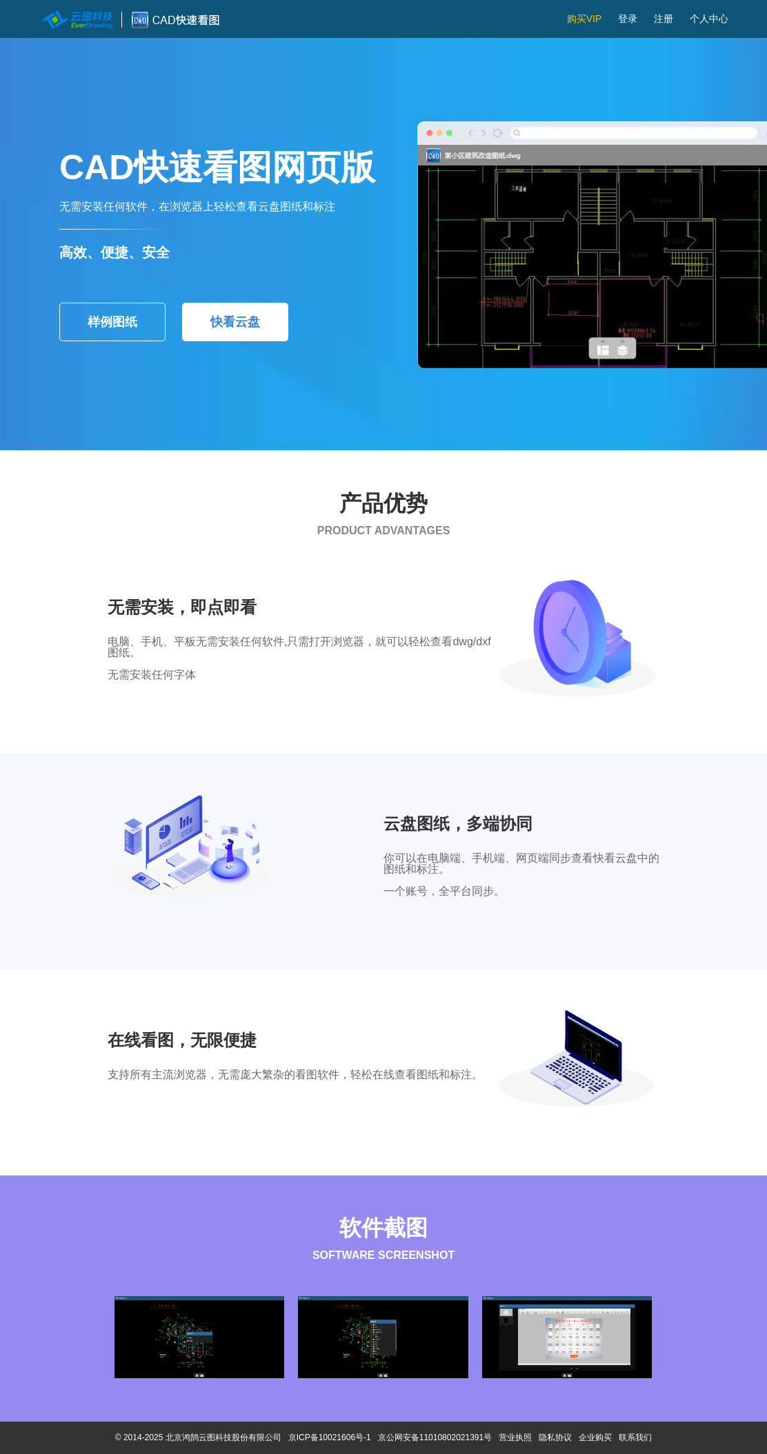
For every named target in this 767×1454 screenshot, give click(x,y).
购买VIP (584, 18)
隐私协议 (555, 1437)
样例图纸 (112, 322)
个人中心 (709, 18)
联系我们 (635, 1437)
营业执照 (515, 1437)
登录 (627, 18)
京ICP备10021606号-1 (329, 1437)
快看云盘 (235, 322)
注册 (663, 18)
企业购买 (595, 1437)
